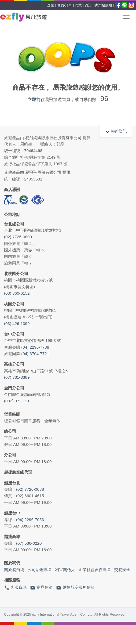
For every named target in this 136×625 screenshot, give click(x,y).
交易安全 (122, 569)
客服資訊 (15, 587)
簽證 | (89, 5)
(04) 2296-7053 (30, 519)
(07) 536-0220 (29, 543)
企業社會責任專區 (95, 569)
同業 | (79, 5)
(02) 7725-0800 (18, 236)
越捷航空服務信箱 (75, 587)
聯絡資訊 (115, 131)
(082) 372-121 (17, 401)
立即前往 (36, 99)
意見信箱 (41, 587)
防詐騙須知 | (104, 5)
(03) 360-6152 (17, 293)
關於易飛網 (14, 569)
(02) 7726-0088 (30, 489)
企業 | (51, 5)
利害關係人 (65, 569)
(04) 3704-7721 (35, 353)
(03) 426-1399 (17, 323)
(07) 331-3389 (17, 377)
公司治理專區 (40, 569)
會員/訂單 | (65, 5)
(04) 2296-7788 (35, 347)
